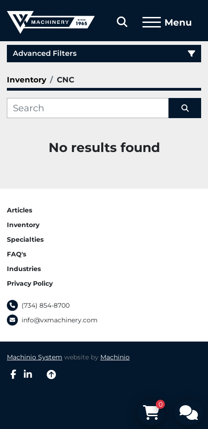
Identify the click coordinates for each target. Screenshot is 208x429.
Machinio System (34, 357)
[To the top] (51, 374)
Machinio (115, 357)
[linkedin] (28, 374)
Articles (19, 210)
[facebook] (13, 374)
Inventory (23, 225)
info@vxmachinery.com (60, 320)
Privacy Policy (30, 283)
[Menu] (151, 22)
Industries (24, 269)
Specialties (25, 239)
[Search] (88, 108)
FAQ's (16, 254)
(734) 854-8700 (46, 305)
